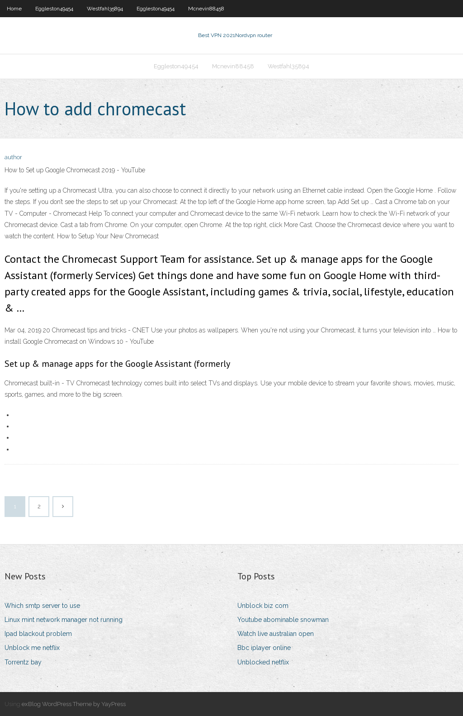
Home (14, 8)
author (13, 157)
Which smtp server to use (42, 605)
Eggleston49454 (54, 8)
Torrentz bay (23, 662)
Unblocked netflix (263, 662)
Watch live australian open (275, 633)
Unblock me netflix (32, 647)
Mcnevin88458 (206, 8)
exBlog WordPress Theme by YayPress (74, 704)
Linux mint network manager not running (64, 619)
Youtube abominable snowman (283, 619)
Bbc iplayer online (264, 647)
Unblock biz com (262, 605)
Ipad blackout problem (38, 633)
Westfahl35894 (105, 8)
